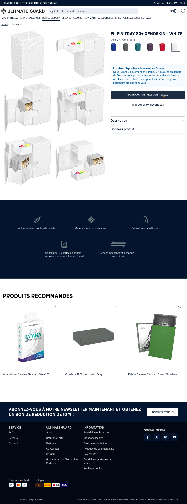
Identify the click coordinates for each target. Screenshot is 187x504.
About (49, 432)
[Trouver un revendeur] (148, 95)
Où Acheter (52, 448)
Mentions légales (93, 437)
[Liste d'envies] (183, 10)
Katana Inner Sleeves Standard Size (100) (26, 374)
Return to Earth (54, 437)
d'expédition (120, 500)
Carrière (51, 454)
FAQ (11, 432)
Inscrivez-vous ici (162, 412)
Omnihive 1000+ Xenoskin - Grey (83, 374)
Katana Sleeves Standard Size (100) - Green (153, 374)
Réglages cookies (94, 468)
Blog (169, 3)
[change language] (173, 11)
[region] (93, 342)
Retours (13, 437)
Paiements (90, 454)
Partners (180, 3)
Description (119, 120)
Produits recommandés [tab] (38, 296)
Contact (13, 443)
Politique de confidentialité (99, 448)
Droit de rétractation (95, 443)
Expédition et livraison (96, 432)
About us (159, 3)
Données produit (122, 129)
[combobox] (93, 11)
